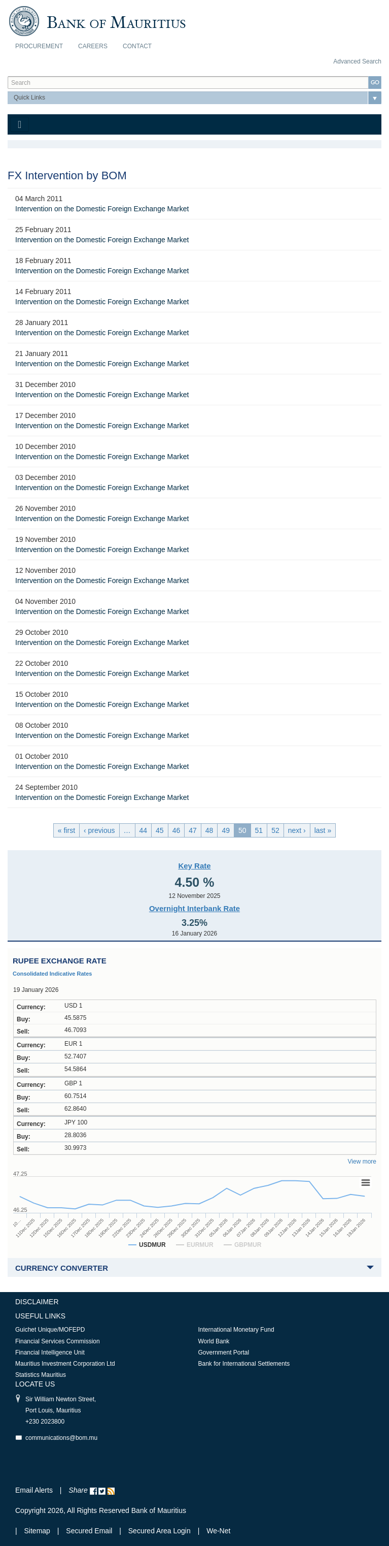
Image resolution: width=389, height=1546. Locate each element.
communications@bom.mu (61, 1437)
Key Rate (194, 865)
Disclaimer (37, 1302)
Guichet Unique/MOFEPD (50, 1329)
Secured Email (89, 1531)
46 (176, 830)
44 (143, 830)
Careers (93, 46)
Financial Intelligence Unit (50, 1352)
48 (209, 830)
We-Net (218, 1531)
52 (275, 830)
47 (193, 830)
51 (259, 830)
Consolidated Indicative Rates (52, 974)
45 (160, 830)
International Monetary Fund (236, 1329)
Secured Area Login (159, 1531)
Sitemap (38, 1531)
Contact (137, 46)
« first (66, 830)
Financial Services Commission (57, 1341)
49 (226, 830)
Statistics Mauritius (40, 1374)
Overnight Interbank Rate (194, 908)
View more (362, 1161)
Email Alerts (34, 1490)
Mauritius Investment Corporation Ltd (65, 1363)
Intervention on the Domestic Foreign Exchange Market (102, 209)
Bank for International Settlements (244, 1363)
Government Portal (224, 1352)
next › (297, 830)
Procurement (39, 46)
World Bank (214, 1341)
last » (322, 830)
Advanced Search (357, 61)
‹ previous (99, 830)
